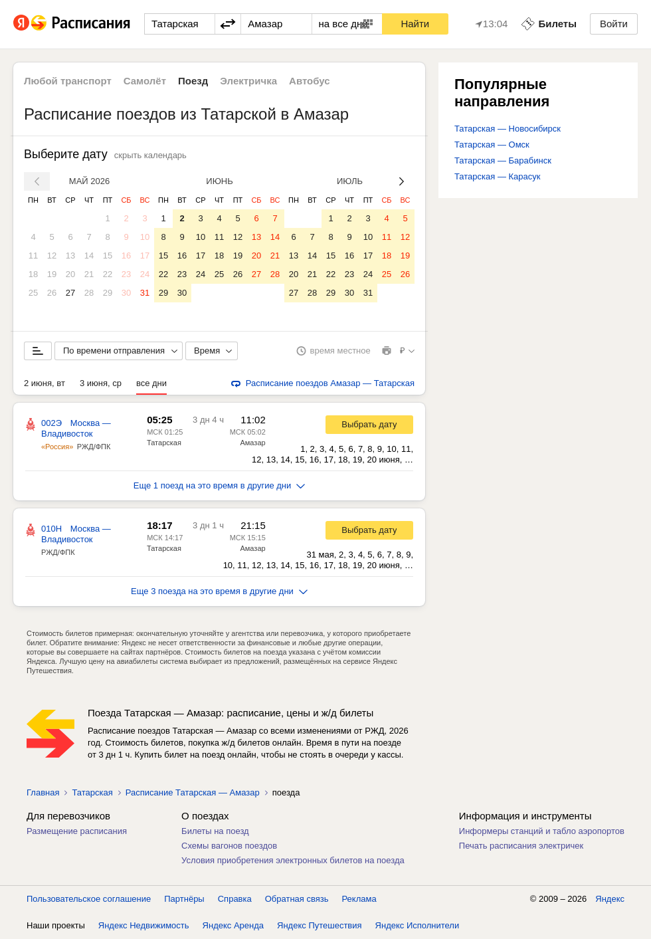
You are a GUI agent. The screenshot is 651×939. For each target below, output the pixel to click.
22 (107, 274)
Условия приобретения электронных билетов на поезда (293, 860)
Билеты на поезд (215, 831)
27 (70, 293)
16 (126, 256)
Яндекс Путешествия (319, 925)
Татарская (164, 443)
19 (51, 274)
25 (33, 293)
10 (144, 237)
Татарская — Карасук (497, 176)
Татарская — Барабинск (502, 160)
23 (126, 274)
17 (144, 256)
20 (70, 274)
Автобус (309, 80)
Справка (235, 899)
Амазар (252, 443)
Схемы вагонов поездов (229, 846)
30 (126, 293)
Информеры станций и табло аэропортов (541, 831)
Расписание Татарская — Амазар (193, 792)
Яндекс (609, 899)
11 (33, 256)
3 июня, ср (101, 383)
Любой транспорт (68, 80)
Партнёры (184, 899)
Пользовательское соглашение (89, 899)
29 (107, 293)
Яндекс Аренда (233, 925)
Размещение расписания (77, 831)
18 (33, 274)
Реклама (359, 899)
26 (51, 293)
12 (51, 256)
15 (107, 256)
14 (89, 256)
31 (144, 293)
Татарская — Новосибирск (507, 129)
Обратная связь (297, 899)
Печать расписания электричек (521, 846)
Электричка (248, 80)
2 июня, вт (44, 383)
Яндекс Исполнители (417, 925)
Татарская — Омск (491, 145)
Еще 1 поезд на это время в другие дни (220, 485)
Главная (43, 792)
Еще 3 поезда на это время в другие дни (219, 591)
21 (89, 274)
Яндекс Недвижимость (143, 925)
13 (70, 256)
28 (89, 293)
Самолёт (145, 80)
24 (144, 274)
